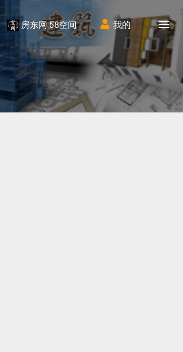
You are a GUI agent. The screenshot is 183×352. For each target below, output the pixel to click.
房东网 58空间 (42, 25)
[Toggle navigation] (164, 24)
